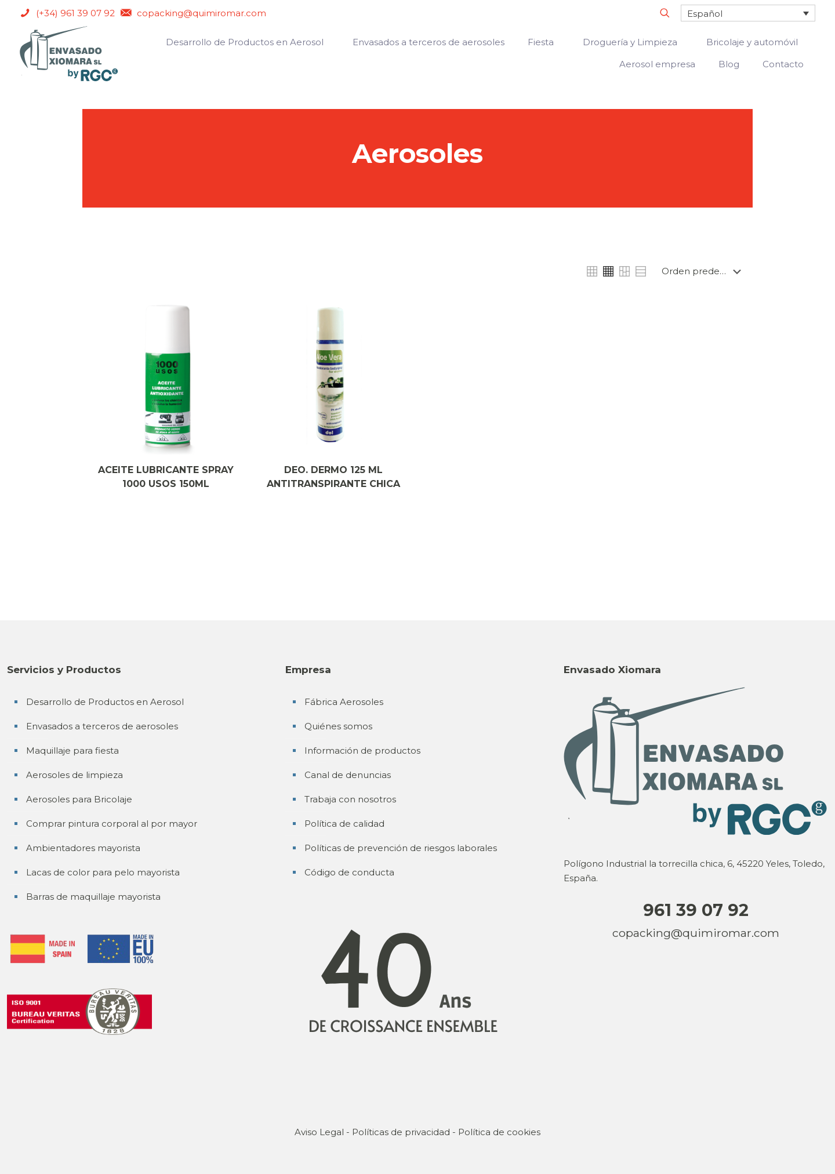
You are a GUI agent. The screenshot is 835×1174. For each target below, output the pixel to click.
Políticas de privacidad (401, 1131)
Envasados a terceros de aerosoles (102, 726)
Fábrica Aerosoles (343, 701)
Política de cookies (499, 1131)
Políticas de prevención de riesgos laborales (400, 847)
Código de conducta (349, 872)
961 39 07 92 (696, 910)
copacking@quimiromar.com (695, 933)
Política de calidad (344, 823)
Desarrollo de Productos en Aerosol (105, 701)
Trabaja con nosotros (350, 799)
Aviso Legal (319, 1131)
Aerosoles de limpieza (74, 774)
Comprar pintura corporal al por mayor (111, 823)
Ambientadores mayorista (83, 847)
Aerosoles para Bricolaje (79, 799)
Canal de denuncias (347, 774)
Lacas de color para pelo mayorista (103, 872)
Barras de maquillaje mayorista (93, 896)
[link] (592, 271)
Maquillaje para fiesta (72, 750)
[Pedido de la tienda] (704, 271)
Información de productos (362, 750)
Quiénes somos (338, 726)
